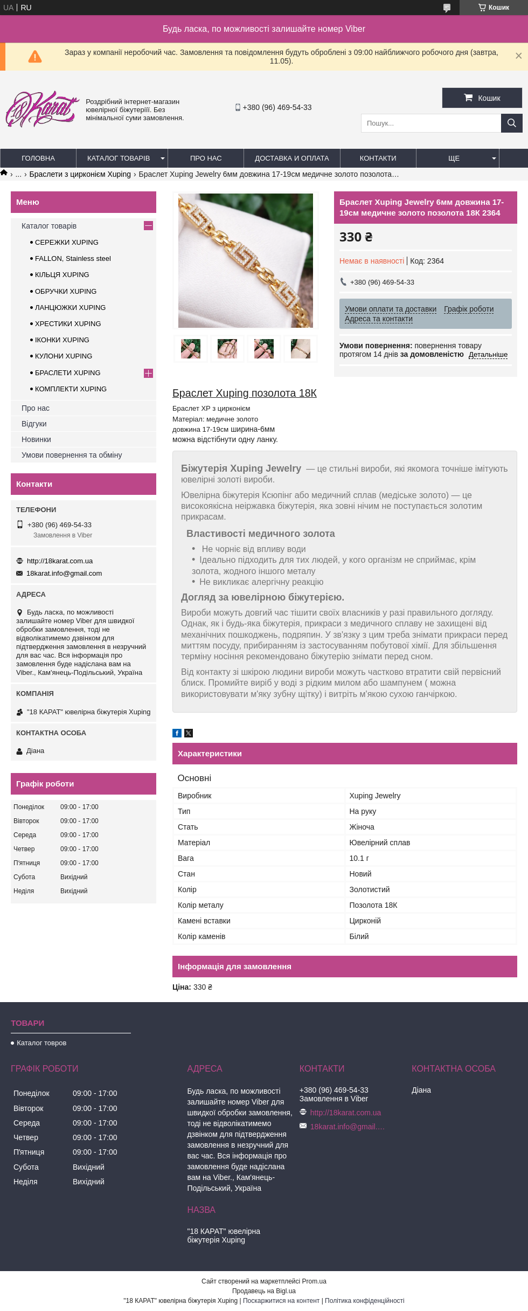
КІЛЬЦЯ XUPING (62, 275)
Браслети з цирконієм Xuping (80, 174)
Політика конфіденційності (365, 1301)
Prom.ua (314, 1281)
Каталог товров (41, 1043)
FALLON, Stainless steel (73, 258)
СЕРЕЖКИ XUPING (67, 242)
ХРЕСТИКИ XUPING (68, 324)
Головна (38, 158)
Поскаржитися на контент (281, 1301)
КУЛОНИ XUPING (63, 356)
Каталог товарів (118, 158)
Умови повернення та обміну (72, 455)
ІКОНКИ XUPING (62, 340)
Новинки (36, 439)
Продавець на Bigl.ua (264, 1291)
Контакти (378, 158)
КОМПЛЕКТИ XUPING (71, 389)
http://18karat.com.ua (60, 561)
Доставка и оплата (292, 158)
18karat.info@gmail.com (64, 573)
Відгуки (34, 423)
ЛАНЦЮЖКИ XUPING (70, 307)
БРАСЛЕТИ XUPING (68, 373)
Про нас (206, 158)
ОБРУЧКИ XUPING (65, 291)
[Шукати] (512, 123)
